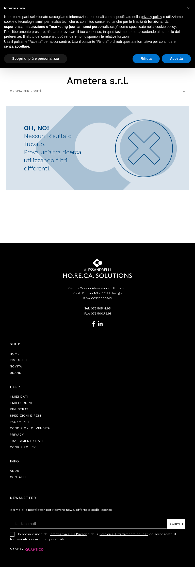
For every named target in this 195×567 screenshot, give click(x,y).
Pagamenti (19, 422)
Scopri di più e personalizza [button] (35, 58)
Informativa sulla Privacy (68, 534)
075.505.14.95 (101, 308)
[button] (188, 8)
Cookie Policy (23, 447)
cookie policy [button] (165, 27)
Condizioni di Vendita (30, 428)
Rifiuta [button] (146, 58)
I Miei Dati (19, 396)
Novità (16, 366)
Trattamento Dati (26, 441)
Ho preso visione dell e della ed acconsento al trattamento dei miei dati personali (93, 536)
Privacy (17, 434)
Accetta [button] (176, 58)
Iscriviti (176, 523)
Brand (16, 373)
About (15, 471)
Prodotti (18, 360)
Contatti (18, 477)
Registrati (19, 409)
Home (15, 354)
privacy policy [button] (151, 17)
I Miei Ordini (21, 403)
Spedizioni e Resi (25, 415)
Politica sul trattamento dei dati (124, 534)
